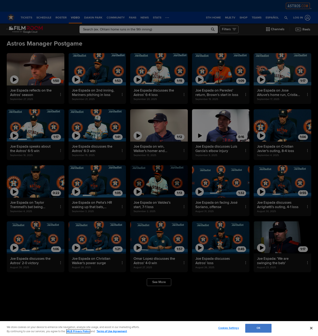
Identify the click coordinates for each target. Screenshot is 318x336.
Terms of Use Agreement (112, 331)
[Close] (311, 328)
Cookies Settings (228, 328)
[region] (159, 328)
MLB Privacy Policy (78, 331)
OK (258, 328)
